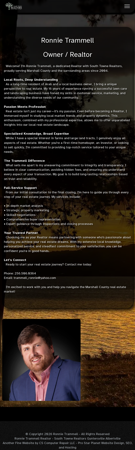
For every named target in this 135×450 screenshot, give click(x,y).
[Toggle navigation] (127, 6)
